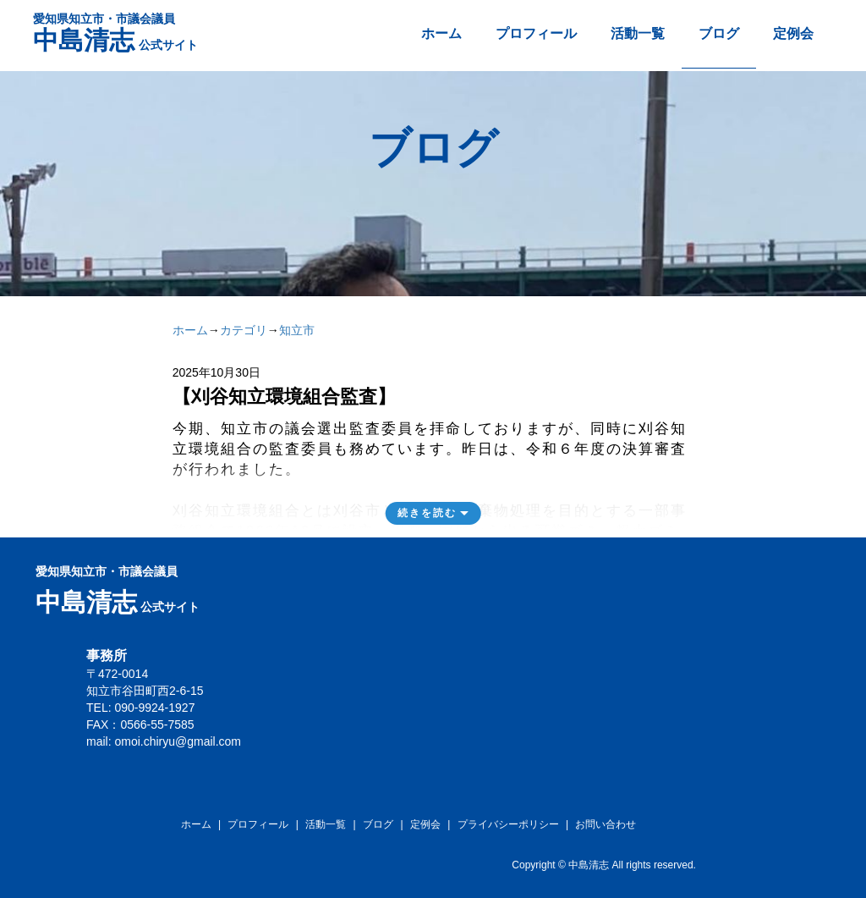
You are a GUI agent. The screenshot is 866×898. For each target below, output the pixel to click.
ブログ (719, 33)
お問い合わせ (605, 824)
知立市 (297, 330)
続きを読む (427, 513)
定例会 (793, 33)
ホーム (441, 33)
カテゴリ (243, 330)
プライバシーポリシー (508, 824)
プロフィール (536, 33)
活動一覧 (638, 33)
